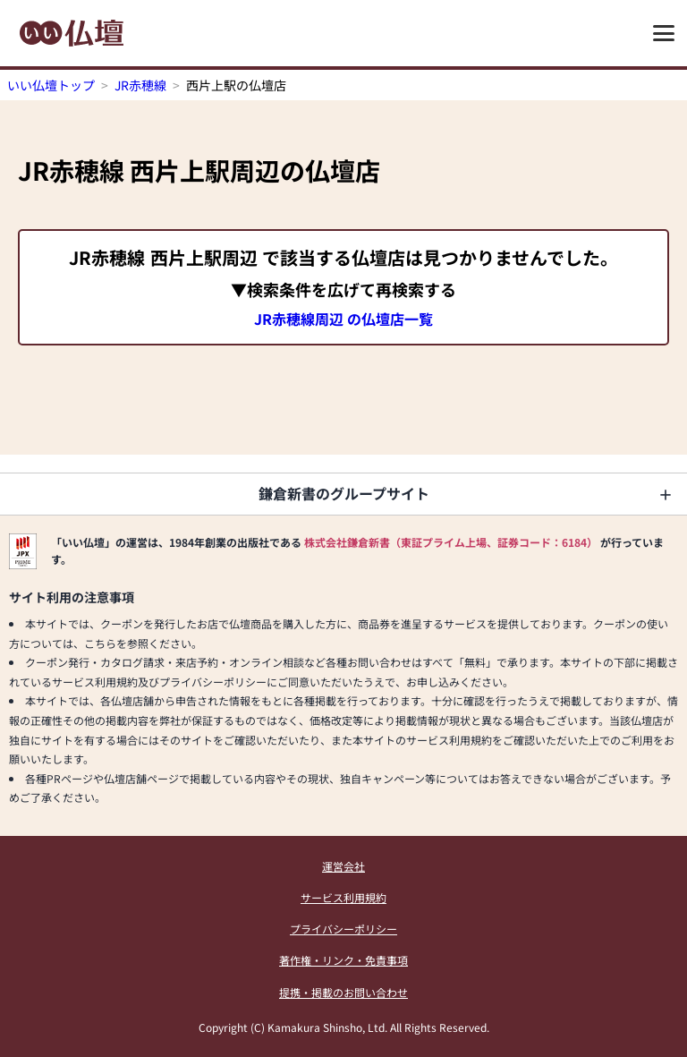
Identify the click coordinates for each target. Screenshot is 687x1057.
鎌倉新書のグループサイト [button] (344, 493)
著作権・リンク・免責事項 (343, 959)
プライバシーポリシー (343, 928)
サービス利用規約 (343, 897)
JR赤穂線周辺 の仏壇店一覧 (343, 318)
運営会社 (343, 866)
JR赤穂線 (140, 85)
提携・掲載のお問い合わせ (343, 992)
